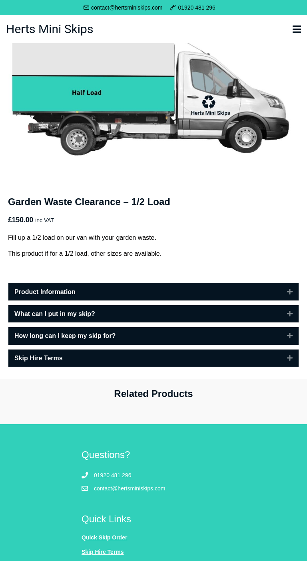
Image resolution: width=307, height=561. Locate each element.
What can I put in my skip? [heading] (54, 313)
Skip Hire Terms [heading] (38, 358)
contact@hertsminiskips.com (126, 7)
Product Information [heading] (45, 291)
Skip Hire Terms (103, 552)
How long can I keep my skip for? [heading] (65, 335)
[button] (284, 291)
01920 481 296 (196, 7)
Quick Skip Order (104, 537)
